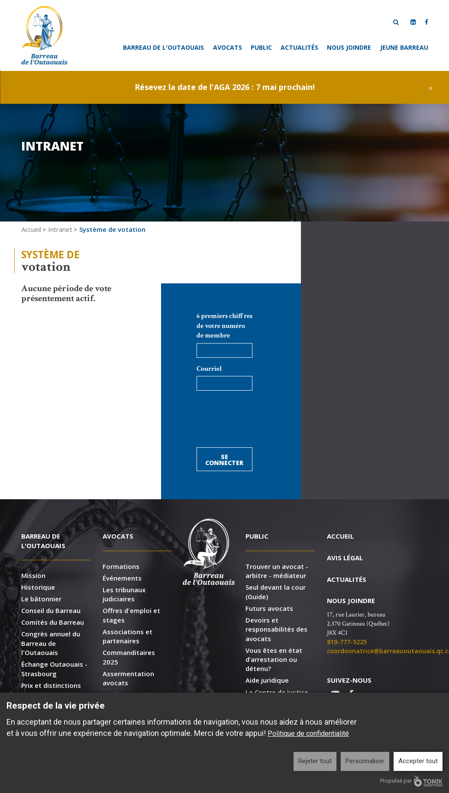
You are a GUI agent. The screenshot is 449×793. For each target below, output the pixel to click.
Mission (33, 575)
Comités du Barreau (52, 622)
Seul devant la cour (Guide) (275, 591)
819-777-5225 (347, 642)
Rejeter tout (315, 761)
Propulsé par (411, 781)
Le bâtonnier (41, 598)
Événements (122, 578)
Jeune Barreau (404, 47)
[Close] (431, 87)
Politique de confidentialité (308, 733)
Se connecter (224, 460)
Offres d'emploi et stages (131, 615)
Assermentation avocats (128, 678)
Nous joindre (349, 47)
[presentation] (262, 424)
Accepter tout (418, 761)
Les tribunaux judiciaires (124, 594)
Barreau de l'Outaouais (163, 47)
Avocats (227, 47)
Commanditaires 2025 (129, 657)
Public (261, 47)
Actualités (299, 47)
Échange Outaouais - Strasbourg (54, 668)
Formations (121, 566)
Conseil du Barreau (51, 610)
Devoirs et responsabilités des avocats (276, 629)
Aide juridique (267, 680)
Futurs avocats (269, 608)
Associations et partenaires (127, 636)
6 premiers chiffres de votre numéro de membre (224, 325)
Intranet (60, 229)
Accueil (31, 229)
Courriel (209, 368)
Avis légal (345, 557)
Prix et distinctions (51, 685)
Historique (38, 587)
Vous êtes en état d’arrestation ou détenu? (273, 659)
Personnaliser (365, 761)
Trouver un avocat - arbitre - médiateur (276, 571)
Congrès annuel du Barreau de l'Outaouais (50, 643)
